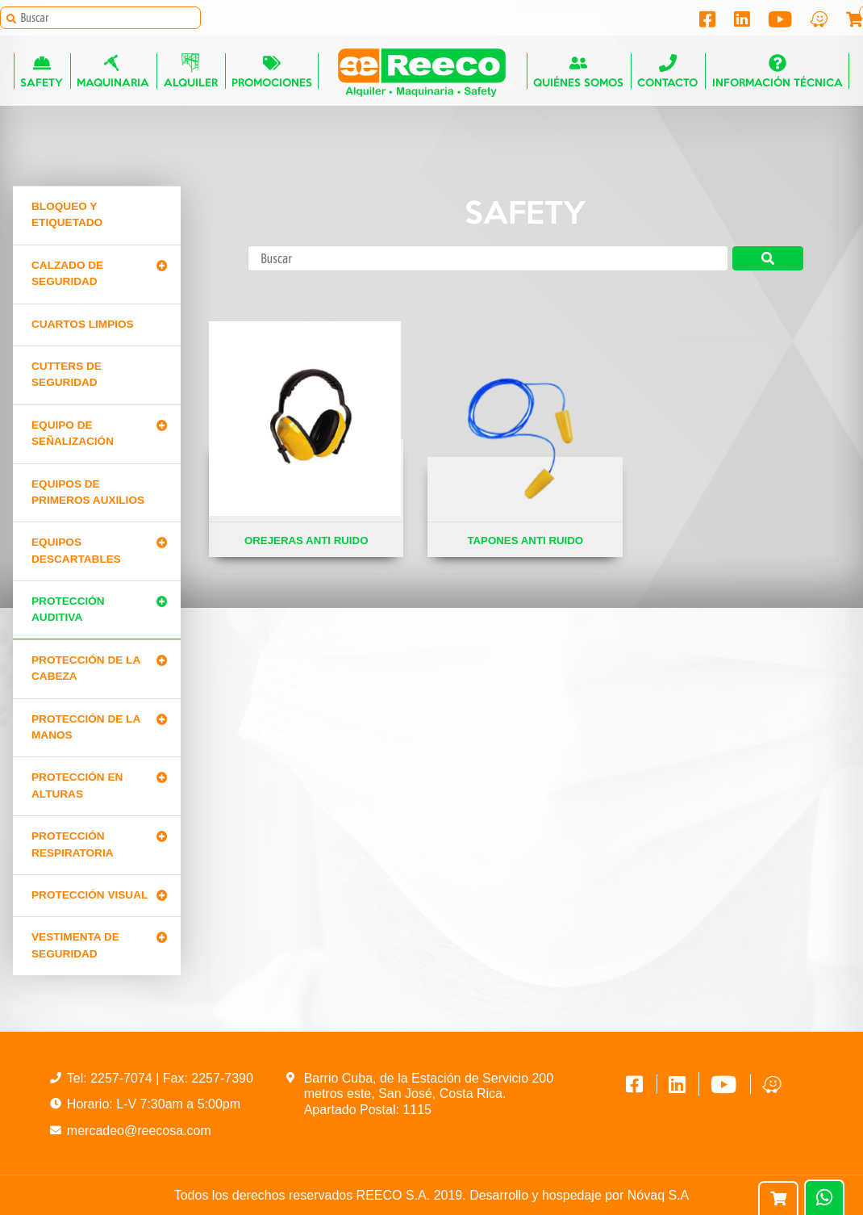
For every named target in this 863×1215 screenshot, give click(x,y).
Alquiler (190, 73)
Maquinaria (113, 73)
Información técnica (777, 73)
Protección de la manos (85, 727)
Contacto (668, 73)
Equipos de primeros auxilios (87, 492)
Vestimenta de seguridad (75, 945)
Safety (41, 73)
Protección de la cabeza (85, 668)
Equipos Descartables (76, 550)
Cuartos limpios (82, 324)
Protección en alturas (77, 785)
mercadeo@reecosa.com (139, 1130)
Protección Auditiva (68, 609)
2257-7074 (123, 1078)
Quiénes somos (579, 73)
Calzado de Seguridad (67, 273)
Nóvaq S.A (658, 1195)
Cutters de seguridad (66, 374)
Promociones (271, 73)
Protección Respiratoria (72, 844)
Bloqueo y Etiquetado (66, 214)
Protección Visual (89, 895)
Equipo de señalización (72, 433)
